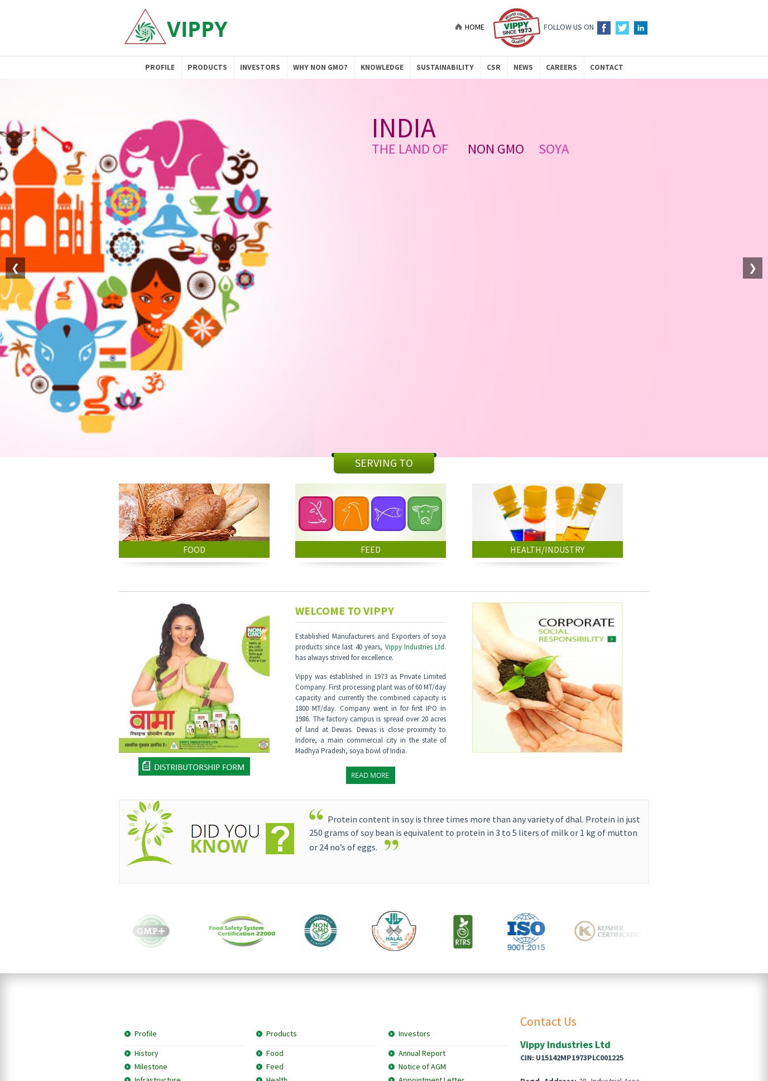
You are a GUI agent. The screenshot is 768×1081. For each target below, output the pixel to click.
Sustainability (445, 67)
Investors (260, 67)
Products (207, 67)
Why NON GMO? (320, 67)
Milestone (151, 1066)
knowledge (382, 67)
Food (275, 1053)
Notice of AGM (422, 1066)
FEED (371, 549)
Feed (275, 1066)
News (523, 67)
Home (474, 27)
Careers (561, 67)
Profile (160, 67)
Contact (606, 67)
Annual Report (422, 1053)
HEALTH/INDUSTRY (547, 549)
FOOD (194, 549)
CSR (494, 67)
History (147, 1053)
